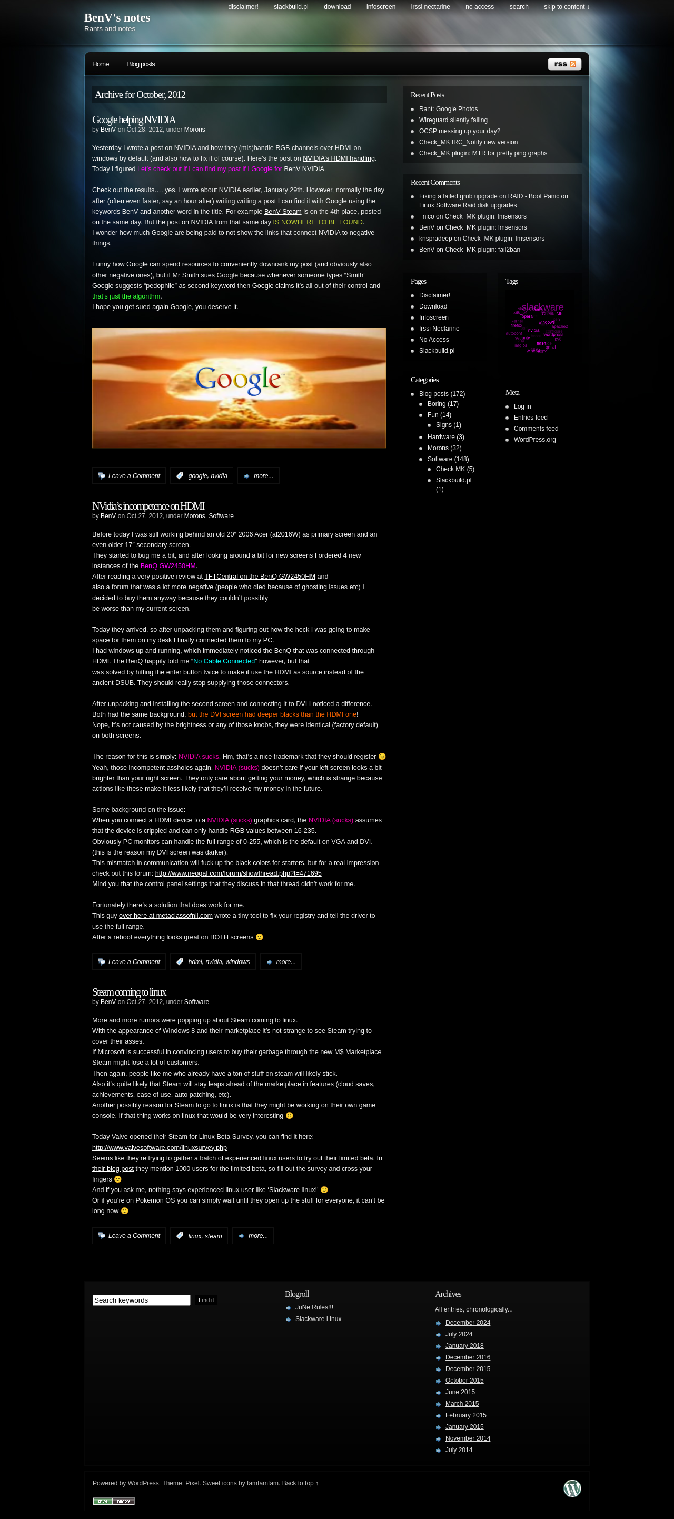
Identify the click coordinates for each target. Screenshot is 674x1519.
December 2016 (467, 1357)
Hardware (441, 437)
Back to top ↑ (300, 1483)
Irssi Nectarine (430, 7)
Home (100, 64)
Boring (437, 404)
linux (195, 1235)
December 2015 (467, 1369)
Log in (522, 406)
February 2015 (466, 1415)
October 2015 (464, 1380)
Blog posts (141, 64)
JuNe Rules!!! (314, 1307)
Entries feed (531, 417)
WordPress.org (535, 439)
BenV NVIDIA (304, 169)
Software (221, 516)
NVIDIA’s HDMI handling (339, 158)
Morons (194, 129)
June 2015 (460, 1392)
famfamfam (263, 1483)
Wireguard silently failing (453, 120)
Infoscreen (380, 7)
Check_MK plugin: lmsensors (486, 216)
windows (237, 962)
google (198, 476)
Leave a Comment (134, 476)
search (519, 7)
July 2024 (458, 1334)
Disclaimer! (244, 7)
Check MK (450, 469)
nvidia (219, 476)
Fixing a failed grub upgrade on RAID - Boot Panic (489, 196)
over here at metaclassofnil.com (166, 915)
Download (337, 7)
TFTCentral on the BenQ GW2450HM (259, 576)
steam (213, 1235)
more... (263, 476)
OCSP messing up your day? (460, 131)
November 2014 (467, 1438)
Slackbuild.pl (291, 7)
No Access (479, 7)
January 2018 (464, 1345)
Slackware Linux (318, 1319)
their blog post (113, 1169)
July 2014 (458, 1450)
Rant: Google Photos (448, 109)
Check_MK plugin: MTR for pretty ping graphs (483, 153)
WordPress (143, 1483)
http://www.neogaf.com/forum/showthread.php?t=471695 (238, 873)
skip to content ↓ (567, 7)
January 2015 (464, 1427)
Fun (433, 415)
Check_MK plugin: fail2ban (482, 249)
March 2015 (462, 1403)
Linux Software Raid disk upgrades (468, 205)
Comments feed (536, 428)
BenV (108, 129)
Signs (444, 425)
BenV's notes (117, 17)
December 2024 (467, 1322)
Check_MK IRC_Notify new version (468, 142)
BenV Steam (283, 211)
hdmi (195, 962)
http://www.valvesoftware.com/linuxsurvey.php (159, 1147)
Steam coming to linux (129, 992)
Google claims (273, 286)
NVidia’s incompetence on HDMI (148, 506)
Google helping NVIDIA (133, 119)
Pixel (192, 1483)
